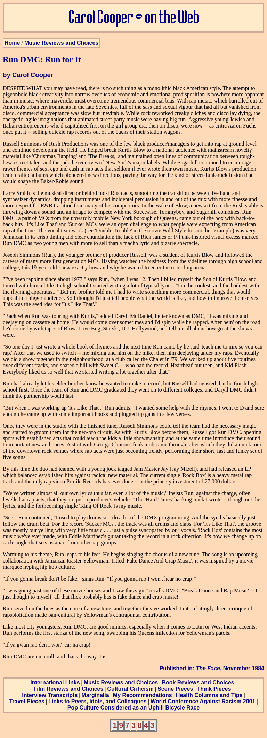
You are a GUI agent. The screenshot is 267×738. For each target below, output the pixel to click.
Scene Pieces (175, 689)
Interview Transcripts (50, 695)
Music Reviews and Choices (61, 43)
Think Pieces (214, 689)
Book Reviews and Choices (198, 683)
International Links (55, 683)
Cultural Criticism (130, 689)
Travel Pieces (26, 701)
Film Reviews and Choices (68, 689)
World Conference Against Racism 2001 (203, 701)
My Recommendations (142, 695)
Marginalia (95, 695)
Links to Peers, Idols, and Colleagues (97, 701)
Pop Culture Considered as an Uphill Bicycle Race (133, 708)
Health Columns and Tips (209, 695)
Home (12, 43)
